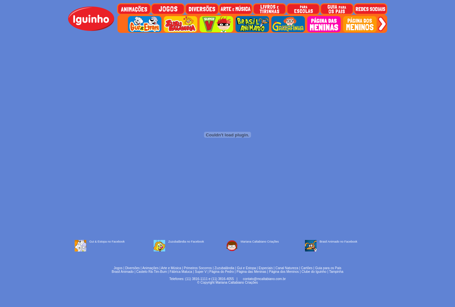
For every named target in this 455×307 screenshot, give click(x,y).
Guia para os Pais (328, 268)
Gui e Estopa (246, 268)
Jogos (118, 268)
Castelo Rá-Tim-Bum (151, 271)
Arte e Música (171, 268)
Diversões (132, 268)
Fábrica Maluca (180, 271)
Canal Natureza (286, 268)
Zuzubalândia (224, 268)
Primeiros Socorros (198, 268)
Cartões (307, 268)
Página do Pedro (221, 271)
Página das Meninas (251, 271)
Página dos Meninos (284, 271)
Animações (150, 268)
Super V (201, 271)
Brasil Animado (123, 271)
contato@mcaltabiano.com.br (264, 279)
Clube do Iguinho (314, 271)
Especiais (266, 268)
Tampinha (336, 271)
